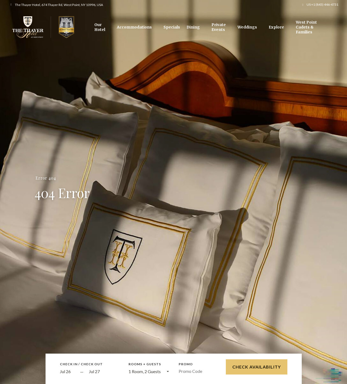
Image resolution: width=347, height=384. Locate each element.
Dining (193, 27)
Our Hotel (99, 27)
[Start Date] (68, 372)
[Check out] (104, 372)
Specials (171, 27)
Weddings (247, 27)
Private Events (218, 27)
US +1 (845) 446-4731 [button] (322, 4)
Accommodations (134, 27)
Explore (276, 27)
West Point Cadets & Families (306, 27)
